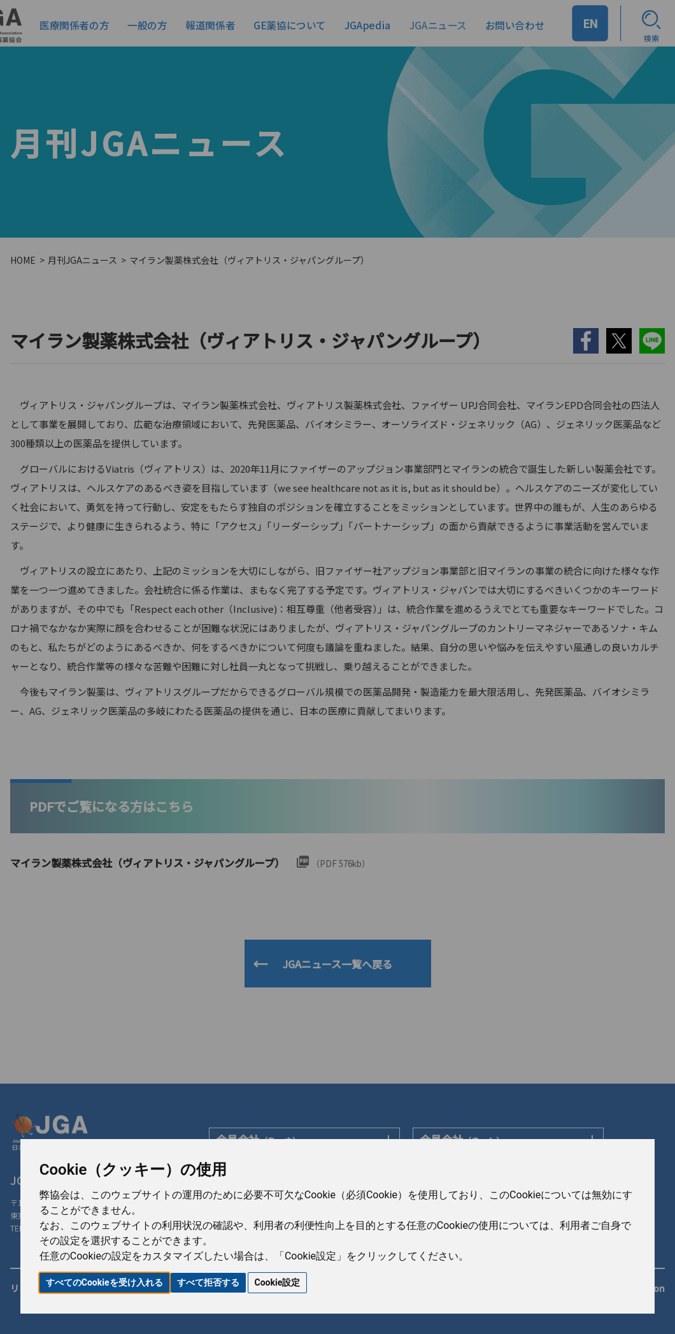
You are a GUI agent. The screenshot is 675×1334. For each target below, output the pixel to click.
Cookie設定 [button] (278, 1282)
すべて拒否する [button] (208, 1282)
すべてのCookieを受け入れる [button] (104, 1282)
